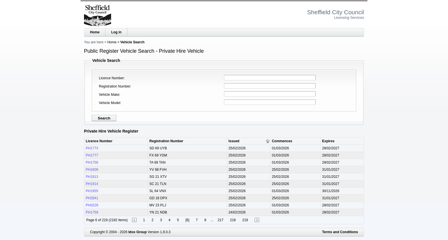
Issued (234, 141)
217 (220, 220)
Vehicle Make (109, 95)
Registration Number (114, 86)
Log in (116, 32)
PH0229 (92, 205)
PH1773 (92, 148)
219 (245, 220)
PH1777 (92, 155)
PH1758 (92, 162)
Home (94, 32)
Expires (328, 141)
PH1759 (92, 212)
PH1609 (92, 170)
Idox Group (137, 232)
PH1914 (92, 184)
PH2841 (92, 198)
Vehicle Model (109, 103)
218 (233, 220)
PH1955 (92, 191)
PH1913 (92, 177)
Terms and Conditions (340, 232)
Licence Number (111, 78)
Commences (282, 141)
